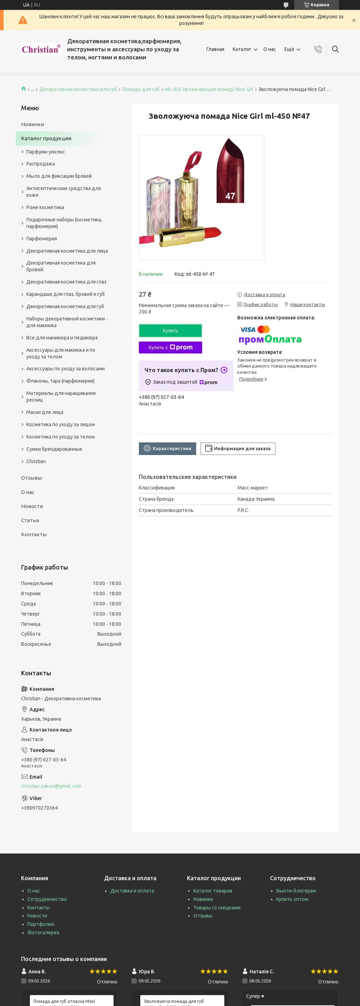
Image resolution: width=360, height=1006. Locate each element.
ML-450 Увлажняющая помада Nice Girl (209, 89)
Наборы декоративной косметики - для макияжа (67, 322)
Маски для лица (44, 412)
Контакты (34, 534)
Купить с (170, 347)
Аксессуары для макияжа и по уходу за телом (60, 353)
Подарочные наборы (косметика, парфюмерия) (64, 223)
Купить (170, 330)
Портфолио (40, 924)
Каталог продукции (46, 138)
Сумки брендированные (54, 449)
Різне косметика (45, 207)
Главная (215, 49)
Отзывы (31, 478)
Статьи (30, 520)
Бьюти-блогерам (296, 891)
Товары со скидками (216, 907)
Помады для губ (141, 89)
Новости (32, 506)
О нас (269, 49)
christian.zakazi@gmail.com (51, 786)
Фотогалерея (43, 932)
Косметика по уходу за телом (60, 437)
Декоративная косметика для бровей (61, 266)
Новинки (32, 124)
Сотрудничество (47, 899)
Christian (36, 461)
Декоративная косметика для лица (67, 251)
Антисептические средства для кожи (63, 192)
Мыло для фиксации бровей (59, 176)
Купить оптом (292, 899)
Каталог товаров (212, 891)
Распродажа (40, 164)
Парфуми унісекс (45, 152)
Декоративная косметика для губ (78, 89)
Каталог (242, 49)
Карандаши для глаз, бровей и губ (65, 294)
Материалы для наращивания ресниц (61, 396)
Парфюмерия (41, 238)
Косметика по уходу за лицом (60, 424)
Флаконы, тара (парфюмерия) (60, 381)
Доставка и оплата (132, 891)
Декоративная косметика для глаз (66, 282)
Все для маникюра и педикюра (62, 337)
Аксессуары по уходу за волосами (65, 368)
